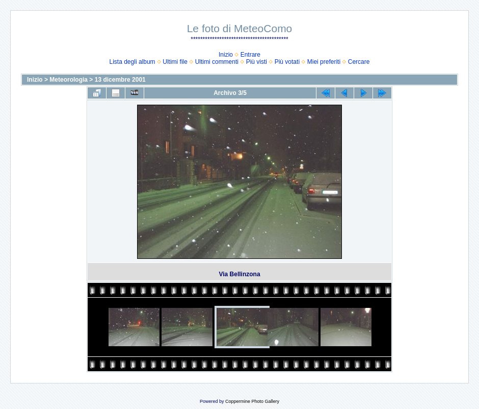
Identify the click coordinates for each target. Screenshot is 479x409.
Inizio (226, 54)
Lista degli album (132, 61)
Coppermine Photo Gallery (252, 401)
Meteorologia (68, 79)
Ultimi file (175, 61)
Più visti (256, 61)
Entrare (250, 54)
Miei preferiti (323, 61)
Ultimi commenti (216, 61)
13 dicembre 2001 (120, 79)
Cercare (359, 61)
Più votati (287, 61)
